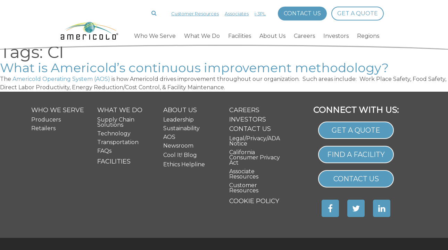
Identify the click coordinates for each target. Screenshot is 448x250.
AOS (169, 94)
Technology (114, 90)
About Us (272, 36)
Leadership (178, 76)
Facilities (239, 36)
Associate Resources (243, 131)
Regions (368, 36)
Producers (46, 76)
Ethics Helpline (184, 121)
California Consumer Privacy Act (254, 114)
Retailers (43, 85)
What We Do (202, 36)
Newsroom (178, 102)
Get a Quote (357, 13)
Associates (237, 13)
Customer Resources (195, 13)
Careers (304, 36)
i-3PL (260, 13)
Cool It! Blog (180, 112)
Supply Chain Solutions (115, 79)
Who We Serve (155, 36)
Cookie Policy (254, 158)
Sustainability (181, 85)
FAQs (104, 108)
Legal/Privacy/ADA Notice (254, 98)
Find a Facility (356, 112)
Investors (336, 36)
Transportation (118, 99)
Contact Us (302, 13)
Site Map (356, 211)
